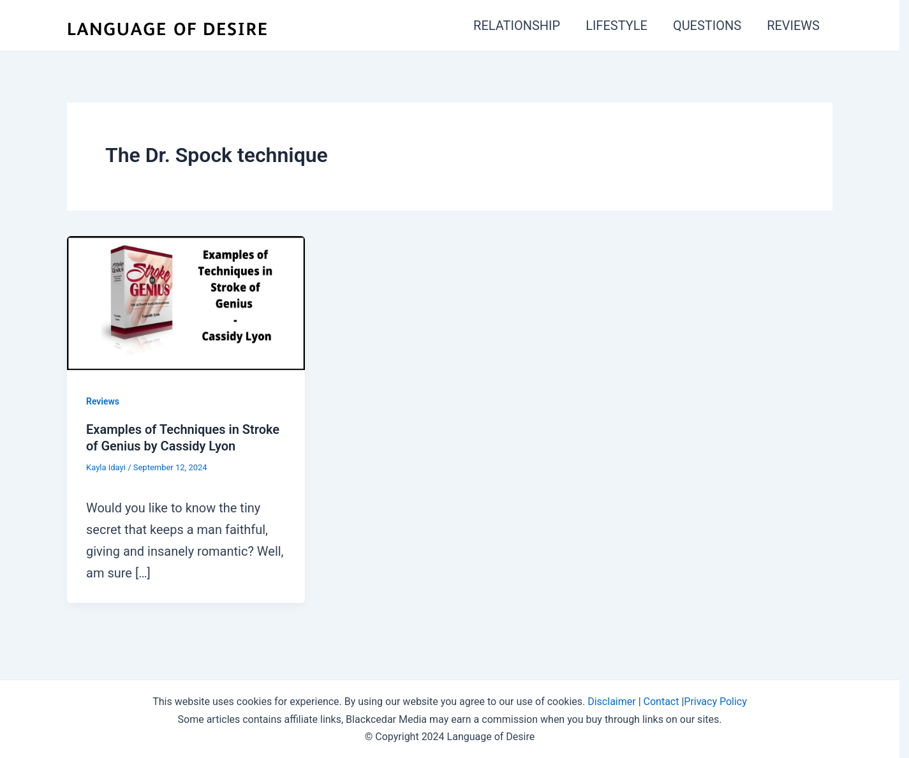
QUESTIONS (707, 25)
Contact (661, 701)
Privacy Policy (715, 701)
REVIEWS (793, 25)
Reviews (102, 401)
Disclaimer (611, 701)
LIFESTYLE (616, 25)
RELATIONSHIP (516, 25)
